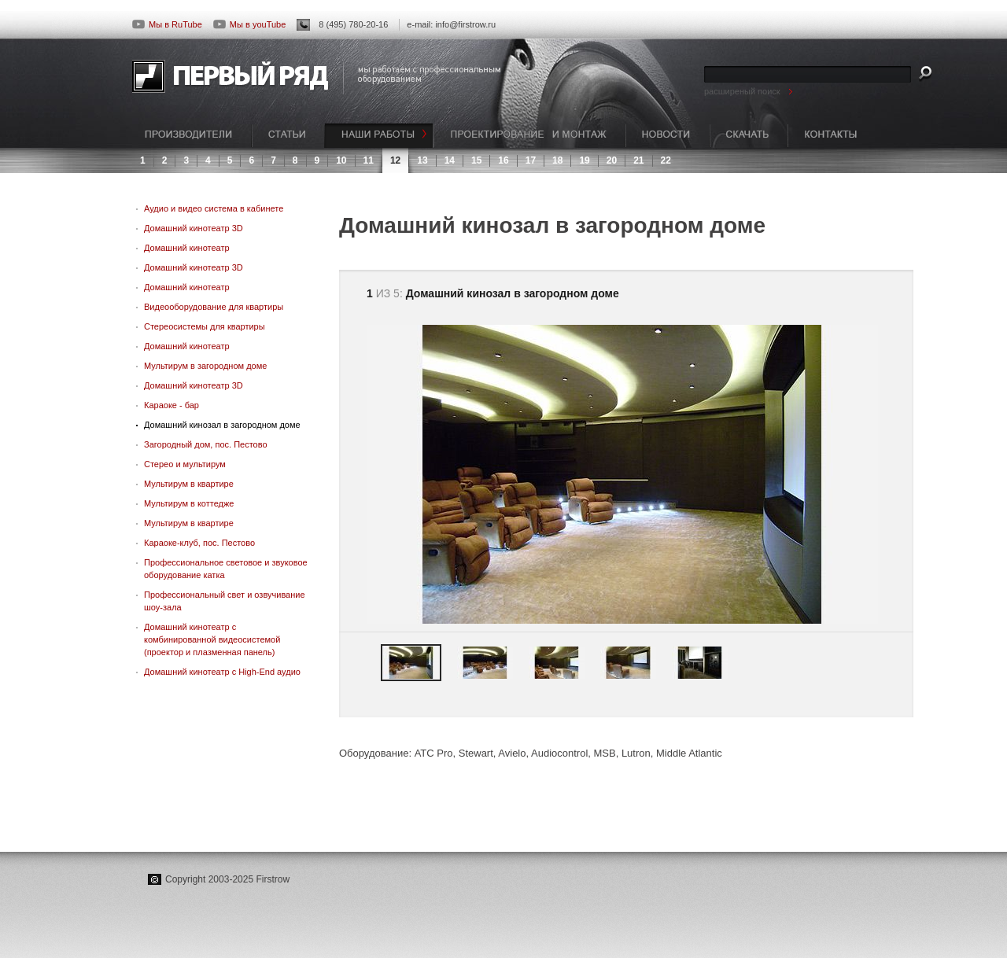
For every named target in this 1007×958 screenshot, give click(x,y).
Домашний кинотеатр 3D (193, 228)
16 (503, 160)
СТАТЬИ (288, 135)
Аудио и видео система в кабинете (213, 208)
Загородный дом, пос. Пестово (205, 444)
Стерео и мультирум (185, 464)
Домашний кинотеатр (187, 247)
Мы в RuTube (167, 24)
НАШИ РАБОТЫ (379, 135)
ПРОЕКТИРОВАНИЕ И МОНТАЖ (529, 135)
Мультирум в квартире (189, 483)
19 (584, 160)
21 (638, 160)
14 (449, 160)
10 (341, 160)
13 (422, 160)
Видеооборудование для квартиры (213, 306)
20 (612, 160)
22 (666, 160)
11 (368, 160)
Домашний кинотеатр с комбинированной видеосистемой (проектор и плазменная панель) (212, 639)
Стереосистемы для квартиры (204, 326)
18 (557, 160)
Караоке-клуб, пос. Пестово (199, 542)
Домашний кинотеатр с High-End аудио (222, 671)
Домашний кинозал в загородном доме (222, 424)
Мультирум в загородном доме (205, 365)
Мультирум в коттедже (189, 503)
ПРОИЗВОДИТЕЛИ (192, 135)
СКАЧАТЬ (749, 135)
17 (531, 160)
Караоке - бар (171, 405)
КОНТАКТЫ (831, 135)
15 (476, 160)
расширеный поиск (742, 91)
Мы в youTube (249, 24)
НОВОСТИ (667, 135)
